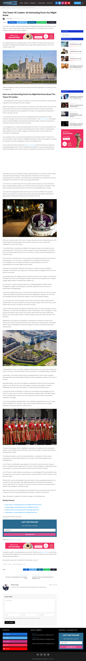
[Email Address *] (30, 530)
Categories (32, 3)
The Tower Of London (17, 564)
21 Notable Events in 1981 (75, 51)
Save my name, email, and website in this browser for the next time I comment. (23, 618)
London (9, 564)
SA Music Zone (43, 587)
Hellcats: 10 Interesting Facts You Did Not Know (76, 106)
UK (24, 564)
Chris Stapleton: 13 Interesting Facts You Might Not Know (76, 115)
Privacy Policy (41, 3)
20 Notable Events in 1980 (76, 44)
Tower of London (30, 145)
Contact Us (49, 3)
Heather (34, 633)
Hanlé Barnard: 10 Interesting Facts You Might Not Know (76, 97)
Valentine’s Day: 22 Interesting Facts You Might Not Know (22, 510)
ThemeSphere (51, 658)
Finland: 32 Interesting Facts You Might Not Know (43, 639)
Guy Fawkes (44, 119)
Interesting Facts (33, 587)
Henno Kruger (9, 18)
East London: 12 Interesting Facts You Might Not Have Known (23, 504)
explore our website (15, 539)
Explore (26, 3)
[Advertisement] (30, 161)
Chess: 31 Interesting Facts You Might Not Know (43, 634)
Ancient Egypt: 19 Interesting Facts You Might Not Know (21, 507)
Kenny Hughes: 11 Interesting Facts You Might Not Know (76, 124)
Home (21, 3)
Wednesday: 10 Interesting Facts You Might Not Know (21, 512)
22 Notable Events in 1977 (75, 58)
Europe (4, 564)
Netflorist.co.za (44, 552)
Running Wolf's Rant (25, 587)
